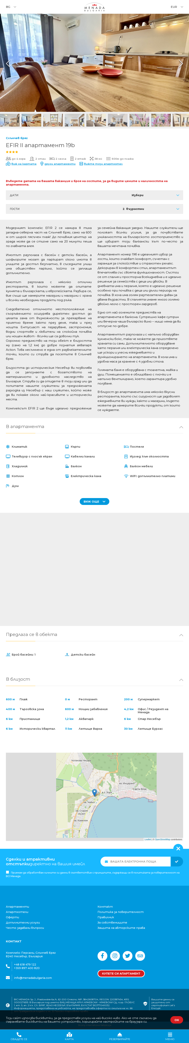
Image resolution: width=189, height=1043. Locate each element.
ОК (176, 1020)
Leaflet (148, 840)
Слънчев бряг (17, 138)
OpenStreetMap (162, 840)
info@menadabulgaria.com (33, 978)
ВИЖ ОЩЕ (94, 501)
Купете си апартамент (121, 974)
